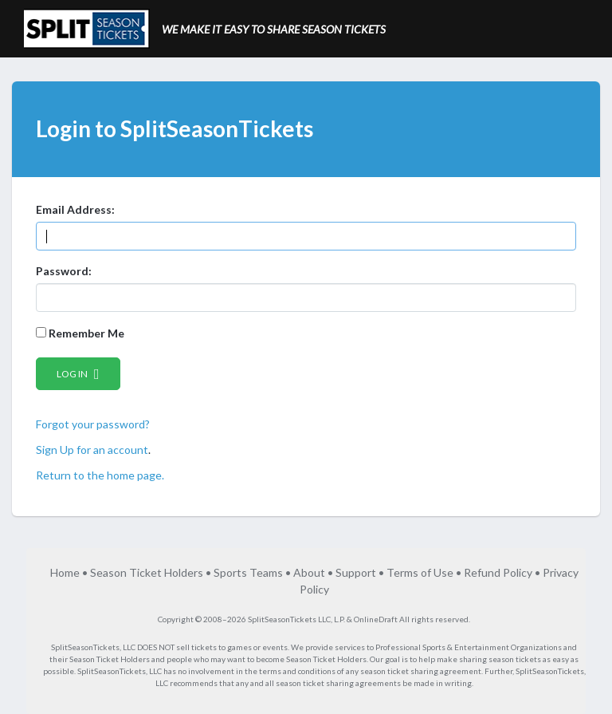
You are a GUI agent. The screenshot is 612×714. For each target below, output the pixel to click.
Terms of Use (419, 572)
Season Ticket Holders (146, 572)
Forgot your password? (93, 424)
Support (355, 572)
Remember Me (80, 333)
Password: (64, 271)
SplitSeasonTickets (85, 647)
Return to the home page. (100, 475)
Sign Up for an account (92, 449)
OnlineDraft (376, 619)
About (309, 572)
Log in (78, 373)
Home (65, 572)
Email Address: (75, 209)
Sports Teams (248, 572)
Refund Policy (498, 572)
